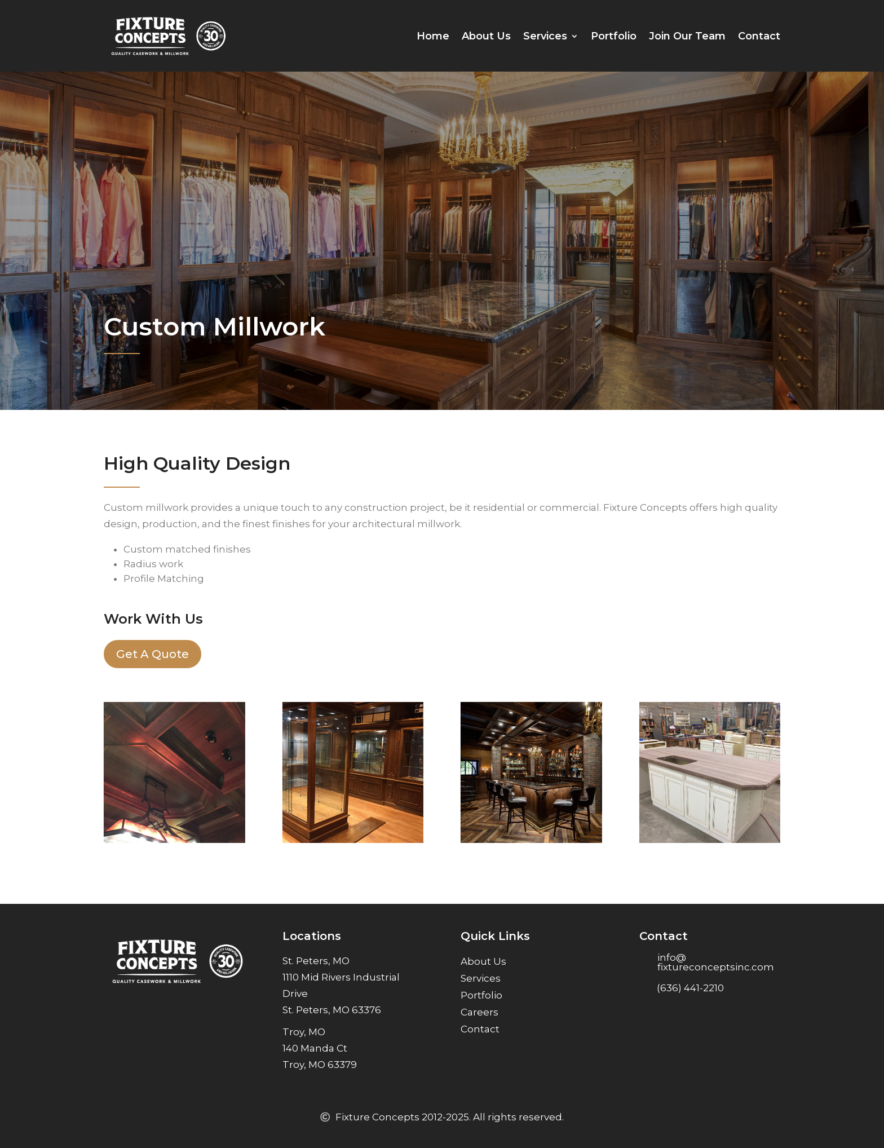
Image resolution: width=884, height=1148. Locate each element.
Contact (759, 36)
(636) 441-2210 (690, 988)
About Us (486, 36)
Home (433, 36)
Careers (479, 1013)
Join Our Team (687, 36)
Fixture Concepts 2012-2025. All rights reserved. (449, 1117)
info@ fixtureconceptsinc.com (715, 962)
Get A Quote (152, 654)
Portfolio (614, 36)
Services (545, 36)
